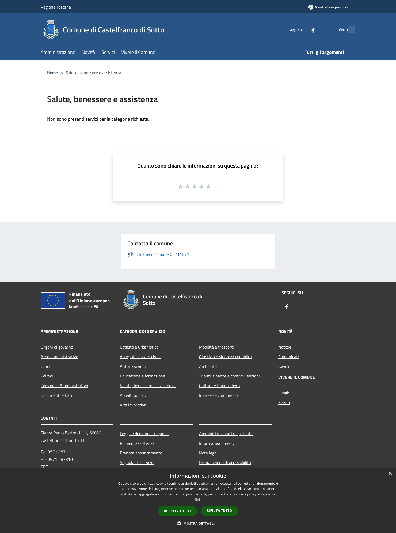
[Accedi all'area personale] (328, 7)
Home (52, 72)
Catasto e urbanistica (139, 347)
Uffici (45, 366)
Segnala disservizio (137, 462)
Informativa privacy (216, 443)
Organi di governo (57, 347)
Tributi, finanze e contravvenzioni (229, 376)
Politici (47, 376)
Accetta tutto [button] (177, 511)
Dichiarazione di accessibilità (225, 462)
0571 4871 (58, 452)
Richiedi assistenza (137, 443)
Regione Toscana (56, 7)
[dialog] (198, 500)
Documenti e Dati (56, 395)
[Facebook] (301, 29)
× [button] (390, 474)
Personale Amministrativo (64, 385)
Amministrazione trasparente (226, 433)
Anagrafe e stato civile (140, 356)
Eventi (284, 402)
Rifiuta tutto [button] (219, 510)
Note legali (209, 453)
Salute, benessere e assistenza (148, 385)
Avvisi (283, 366)
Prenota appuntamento (141, 453)
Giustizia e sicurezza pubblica (225, 356)
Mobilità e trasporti (216, 347)
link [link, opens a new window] (198, 499)
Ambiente (208, 366)
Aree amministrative (59, 356)
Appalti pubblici (134, 395)
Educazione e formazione (142, 376)
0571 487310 (60, 459)
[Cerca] (348, 29)
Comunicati (288, 356)
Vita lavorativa (133, 405)
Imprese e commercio (218, 395)
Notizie (284, 347)
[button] (198, 523)
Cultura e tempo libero (219, 385)
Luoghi (284, 393)
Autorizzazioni (133, 366)
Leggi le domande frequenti (144, 433)
